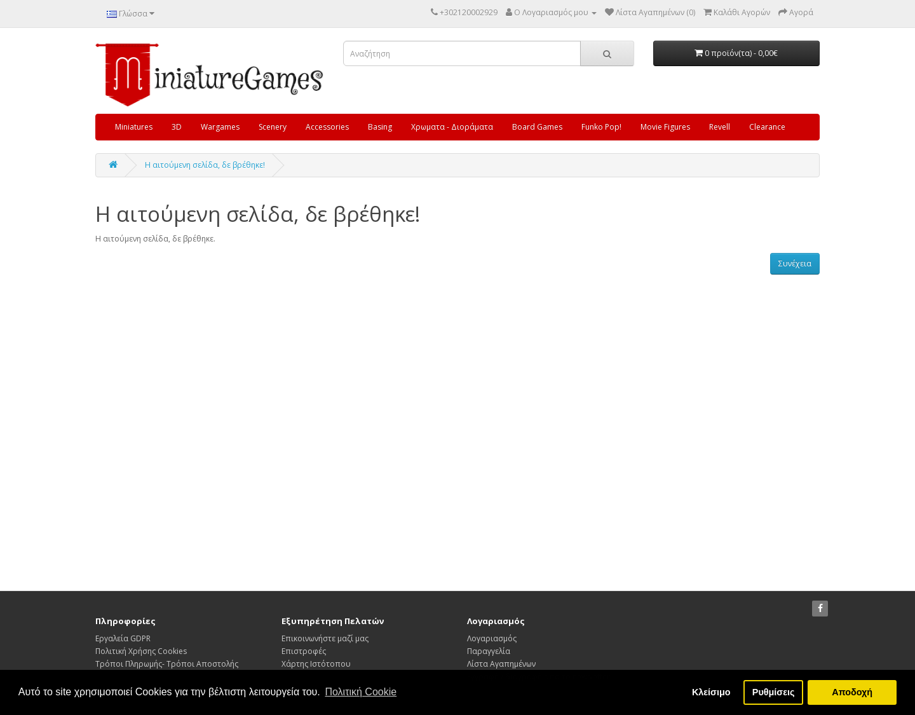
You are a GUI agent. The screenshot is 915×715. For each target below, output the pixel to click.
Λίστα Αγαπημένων (501, 663)
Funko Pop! (601, 126)
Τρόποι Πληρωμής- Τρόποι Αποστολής (166, 663)
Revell (719, 126)
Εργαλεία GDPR (123, 638)
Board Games (537, 126)
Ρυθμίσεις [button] (773, 692)
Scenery (273, 126)
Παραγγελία (488, 651)
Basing (380, 126)
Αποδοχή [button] (852, 692)
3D (177, 126)
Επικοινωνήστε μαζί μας (325, 638)
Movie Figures (665, 126)
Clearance (767, 126)
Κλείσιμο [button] (711, 692)
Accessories (327, 126)
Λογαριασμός (492, 638)
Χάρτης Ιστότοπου (316, 663)
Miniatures (133, 126)
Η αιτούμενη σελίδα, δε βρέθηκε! (205, 165)
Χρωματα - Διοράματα (452, 126)
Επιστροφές (303, 651)
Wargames (220, 126)
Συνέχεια (794, 263)
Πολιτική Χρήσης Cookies (141, 651)
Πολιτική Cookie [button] (360, 691)
